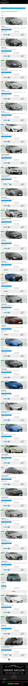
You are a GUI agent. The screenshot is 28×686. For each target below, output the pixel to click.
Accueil (14, 674)
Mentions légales (14, 676)
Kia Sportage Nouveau (22, 8)
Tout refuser (16, 683)
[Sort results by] (8, 13)
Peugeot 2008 (7, 8)
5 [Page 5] (15, 659)
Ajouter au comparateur (5, 37)
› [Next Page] (20, 659)
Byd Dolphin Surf (12, 8)
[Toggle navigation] (27, 2)
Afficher (2, 15)
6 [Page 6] (17, 659)
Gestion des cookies (14, 677)
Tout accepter (10, 683)
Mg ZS (17, 8)
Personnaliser (21, 683)
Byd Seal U (2, 8)
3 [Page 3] (12, 659)
